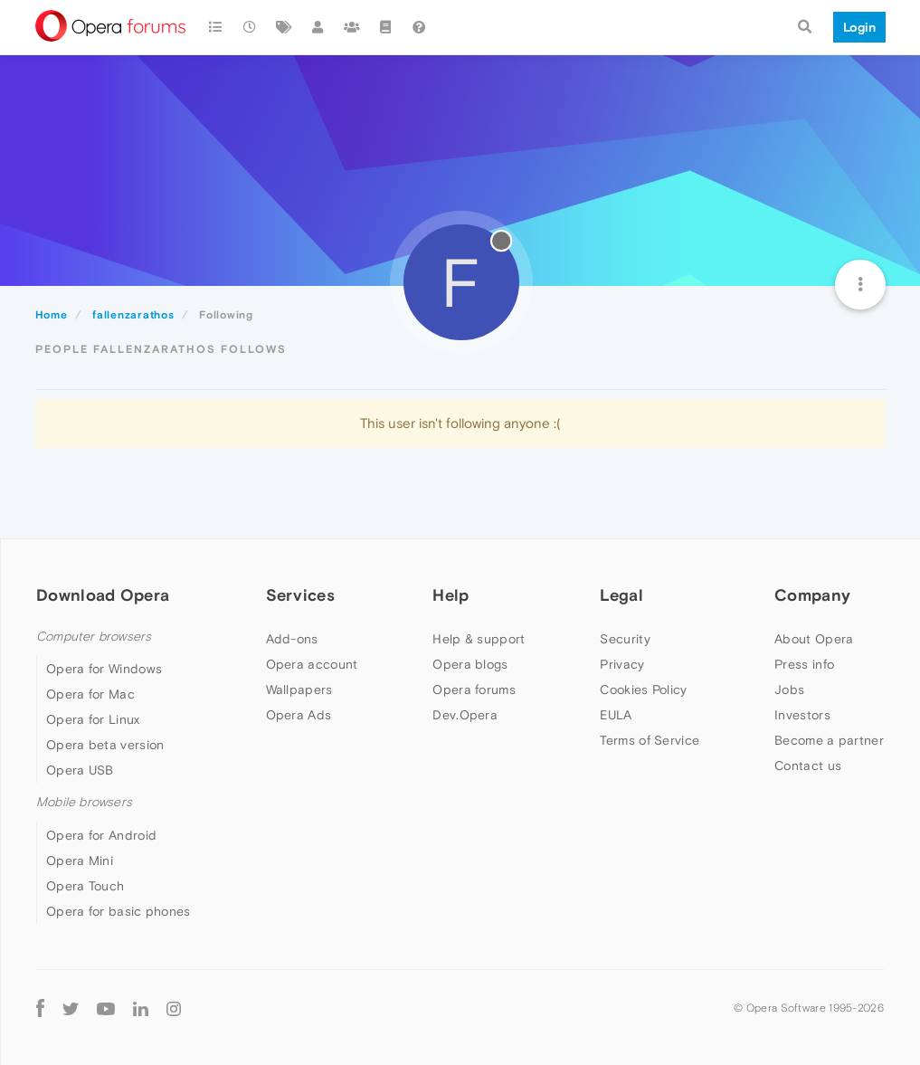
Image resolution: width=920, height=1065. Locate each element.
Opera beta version (105, 744)
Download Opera (102, 594)
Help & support (478, 639)
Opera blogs (469, 664)
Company (812, 594)
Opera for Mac (90, 694)
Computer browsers (93, 636)
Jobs (789, 689)
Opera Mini (79, 860)
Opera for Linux (93, 719)
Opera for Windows (104, 668)
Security (625, 639)
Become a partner (829, 740)
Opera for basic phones (118, 911)
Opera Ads (299, 715)
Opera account (312, 664)
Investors (802, 715)
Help (450, 594)
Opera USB (80, 770)
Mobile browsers (84, 802)
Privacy (622, 664)
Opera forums (474, 689)
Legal (621, 594)
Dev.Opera (465, 715)
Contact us (807, 765)
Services (300, 594)
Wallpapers (299, 689)
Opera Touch (85, 886)
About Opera (813, 639)
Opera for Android (101, 835)
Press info (804, 664)
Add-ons (292, 639)
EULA (615, 715)
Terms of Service (649, 740)
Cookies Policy (643, 689)
